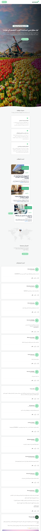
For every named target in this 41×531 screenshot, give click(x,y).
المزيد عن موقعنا (16, 39)
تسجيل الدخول (25, 39)
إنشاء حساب (25, 253)
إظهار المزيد (11, 213)
